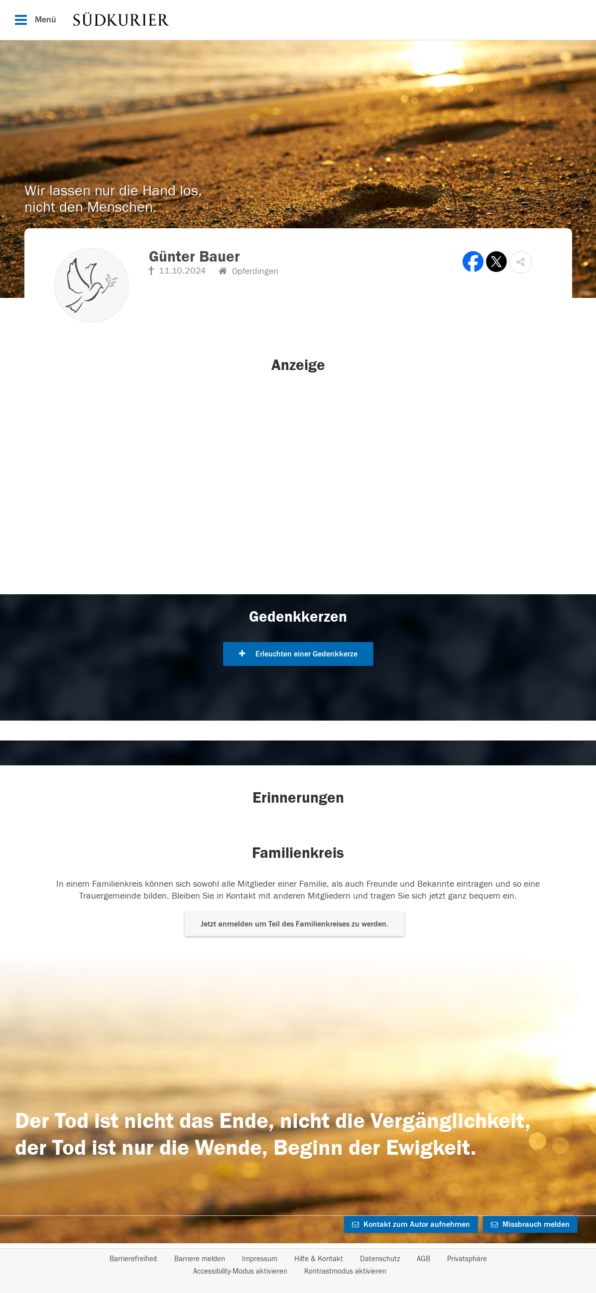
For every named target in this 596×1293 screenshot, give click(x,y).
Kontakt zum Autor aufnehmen (411, 1224)
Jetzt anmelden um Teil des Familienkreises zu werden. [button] (294, 924)
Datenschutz (380, 1259)
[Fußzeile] (298, 1265)
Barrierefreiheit (133, 1259)
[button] (520, 262)
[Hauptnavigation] (298, 20)
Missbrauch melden (530, 1224)
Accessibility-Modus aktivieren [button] (240, 1271)
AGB (423, 1259)
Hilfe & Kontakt (318, 1259)
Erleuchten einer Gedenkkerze (298, 653)
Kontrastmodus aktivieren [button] (345, 1271)
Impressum (259, 1259)
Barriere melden (199, 1259)
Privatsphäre (467, 1259)
